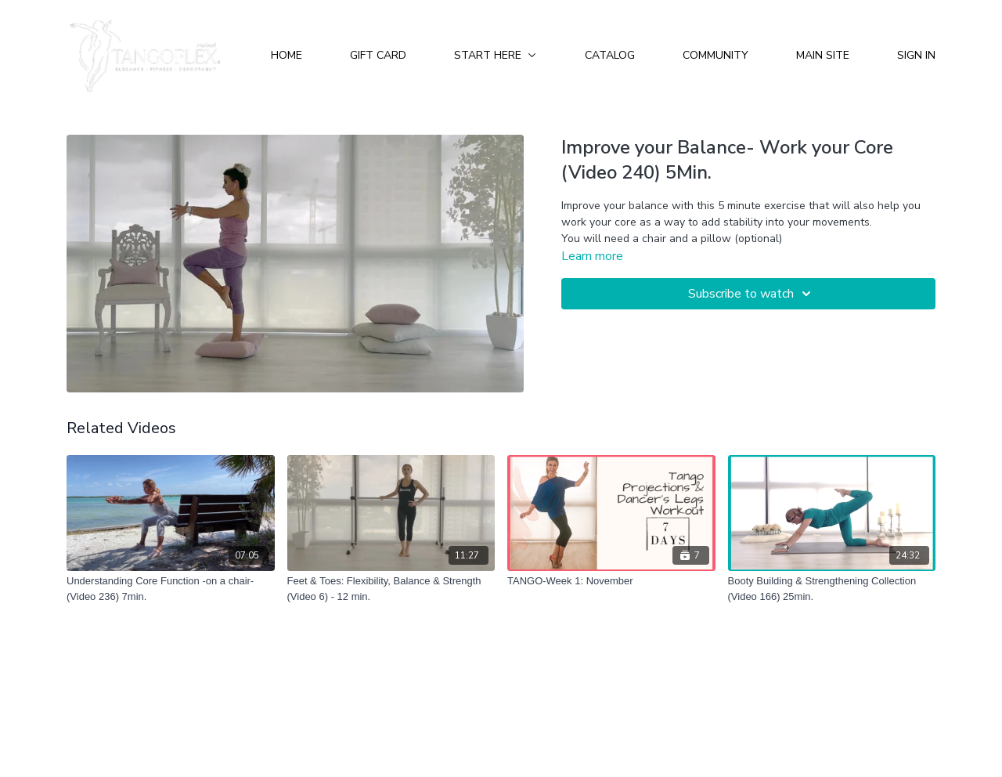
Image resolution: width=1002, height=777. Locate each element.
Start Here (495, 55)
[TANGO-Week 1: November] (611, 581)
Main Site (822, 55)
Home (286, 55)
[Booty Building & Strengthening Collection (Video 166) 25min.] (832, 588)
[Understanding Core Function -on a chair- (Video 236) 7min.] (171, 588)
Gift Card (378, 55)
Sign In (916, 55)
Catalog (610, 55)
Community (715, 55)
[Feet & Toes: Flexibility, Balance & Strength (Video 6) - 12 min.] (391, 588)
